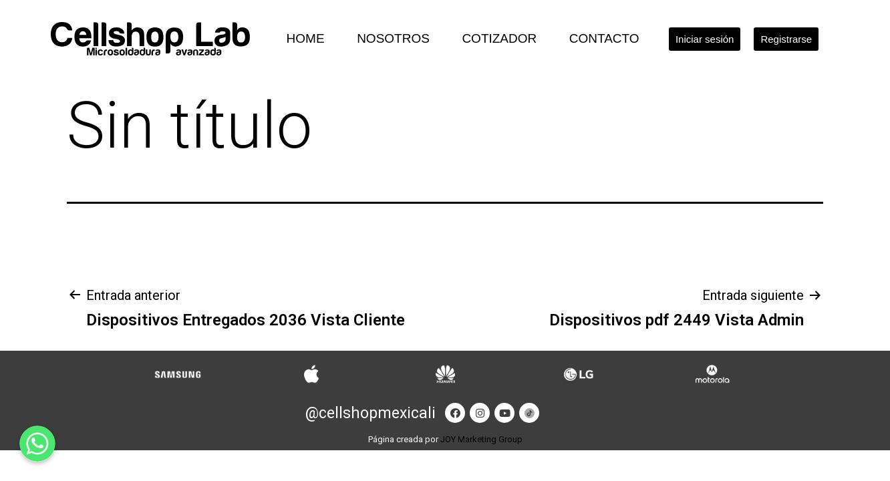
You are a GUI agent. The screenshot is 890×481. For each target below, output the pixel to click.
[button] (705, 39)
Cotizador (499, 38)
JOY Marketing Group (481, 439)
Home (306, 38)
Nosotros (393, 38)
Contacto (604, 38)
